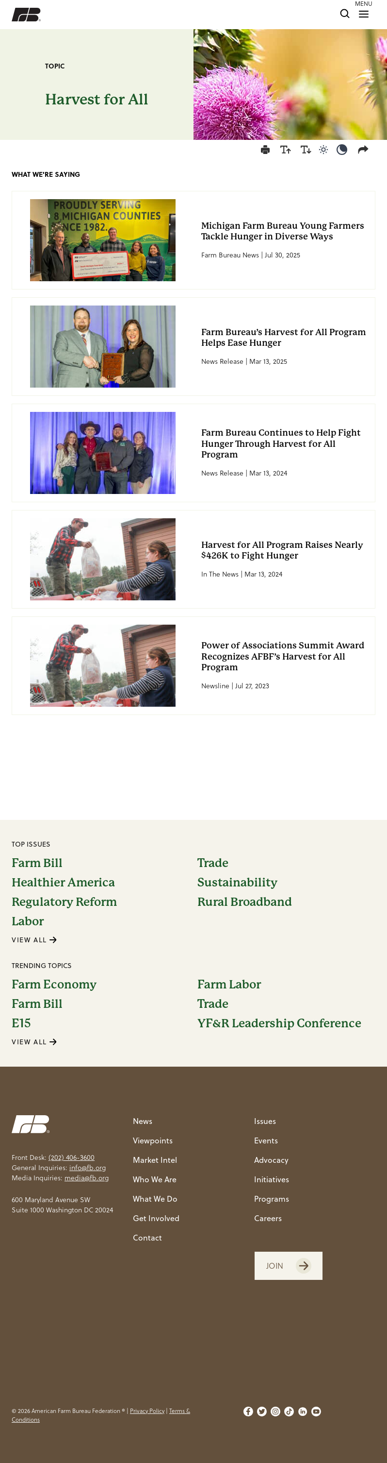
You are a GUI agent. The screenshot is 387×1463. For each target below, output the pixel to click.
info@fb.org (87, 1168)
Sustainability (237, 882)
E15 (21, 1023)
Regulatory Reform (64, 902)
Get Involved (156, 1218)
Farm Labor (229, 984)
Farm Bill (37, 863)
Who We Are (155, 1179)
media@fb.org (86, 1178)
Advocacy (271, 1160)
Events (266, 1140)
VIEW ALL (34, 940)
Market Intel (155, 1160)
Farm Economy (54, 984)
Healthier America (63, 882)
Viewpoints (153, 1140)
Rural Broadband (244, 902)
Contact (147, 1237)
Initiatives (271, 1179)
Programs (271, 1198)
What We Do (155, 1198)
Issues (265, 1121)
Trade (212, 863)
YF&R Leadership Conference (279, 1023)
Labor (28, 921)
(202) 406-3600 (71, 1157)
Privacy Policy (147, 1411)
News (142, 1121)
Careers (268, 1218)
